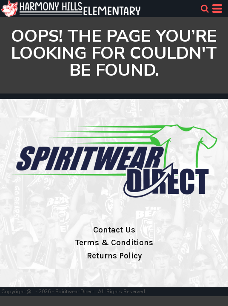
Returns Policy (114, 256)
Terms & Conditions (114, 242)
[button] (204, 8)
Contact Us (114, 230)
